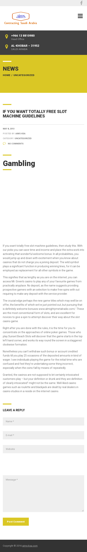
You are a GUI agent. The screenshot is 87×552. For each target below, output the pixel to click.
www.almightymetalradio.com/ (57, 308)
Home (6, 75)
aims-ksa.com (30, 545)
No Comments (13, 143)
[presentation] (31, 466)
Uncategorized (23, 75)
